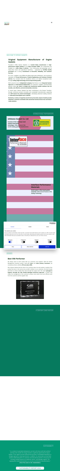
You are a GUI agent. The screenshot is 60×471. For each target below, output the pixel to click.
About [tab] (47, 226)
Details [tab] (30, 226)
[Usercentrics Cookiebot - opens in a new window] (50, 223)
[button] (52, 22)
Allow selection (30, 246)
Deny (13, 246)
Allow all (47, 246)
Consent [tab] (12, 226)
